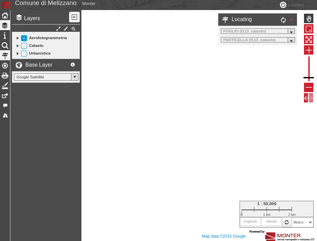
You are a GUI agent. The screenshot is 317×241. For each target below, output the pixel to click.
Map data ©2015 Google (224, 236)
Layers (32, 33)
